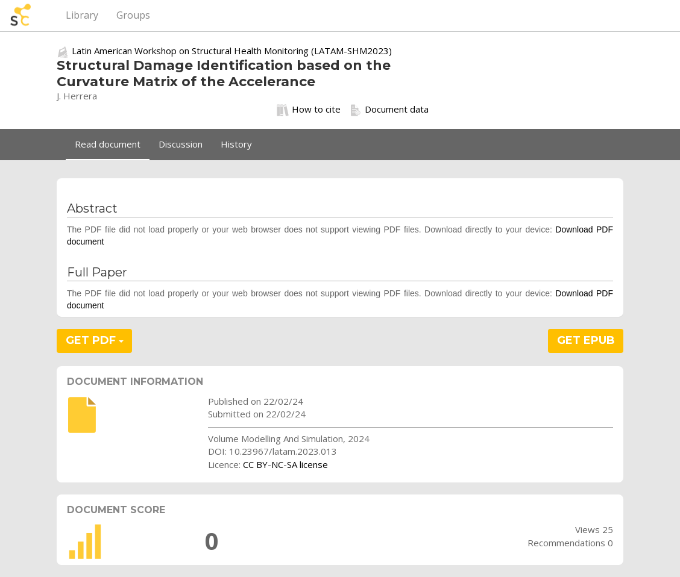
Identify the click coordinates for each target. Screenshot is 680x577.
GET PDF (95, 340)
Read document (107, 144)
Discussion (181, 144)
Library (82, 15)
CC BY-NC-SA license (285, 464)
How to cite (309, 109)
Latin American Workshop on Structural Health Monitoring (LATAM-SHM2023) (232, 51)
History (236, 144)
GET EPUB (586, 340)
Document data (389, 109)
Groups (133, 15)
